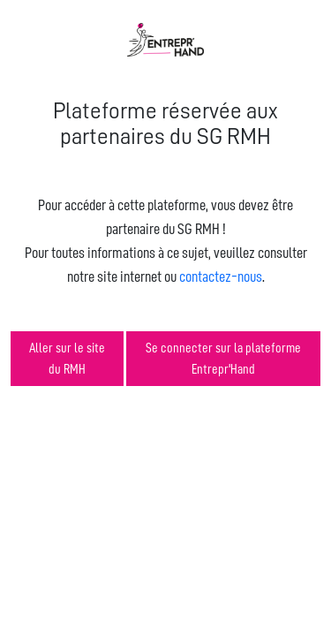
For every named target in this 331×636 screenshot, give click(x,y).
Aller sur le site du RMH (67, 358)
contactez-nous (220, 276)
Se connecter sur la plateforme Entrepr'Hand (223, 358)
